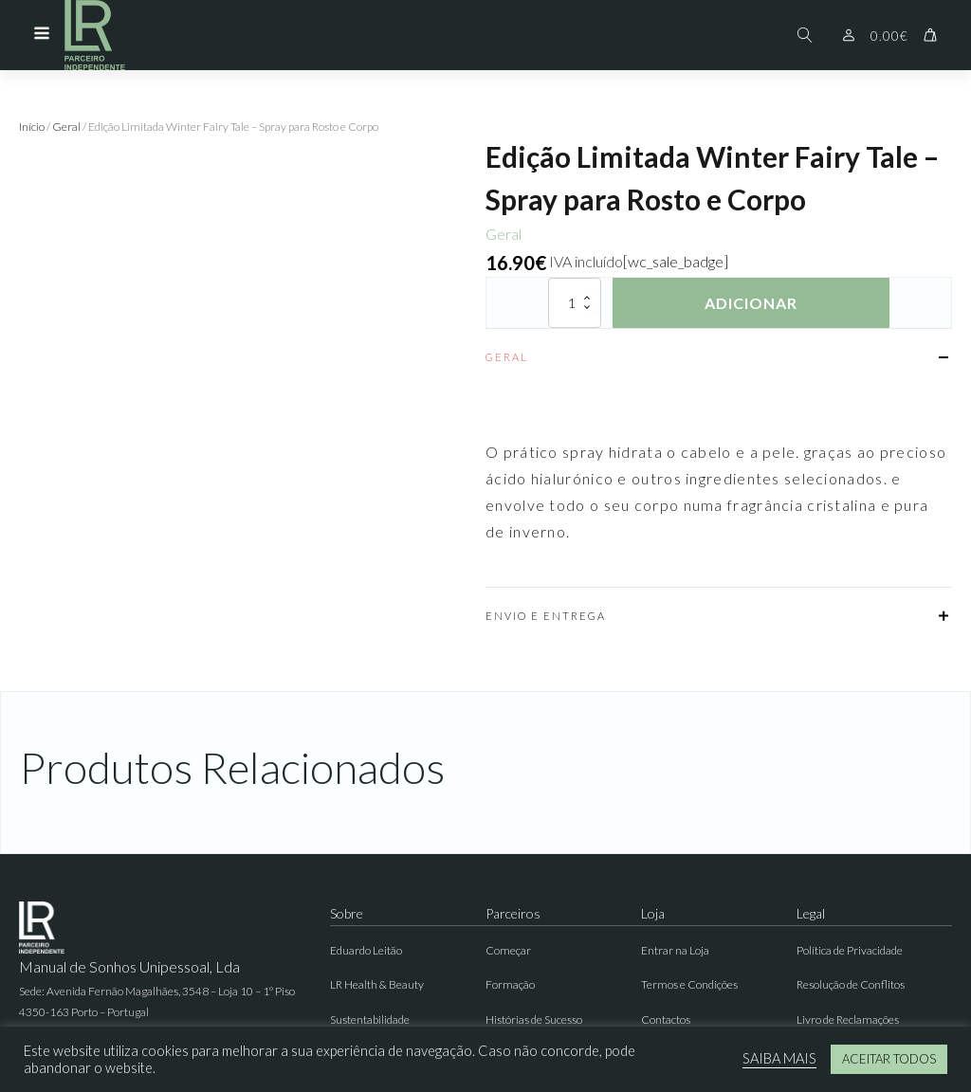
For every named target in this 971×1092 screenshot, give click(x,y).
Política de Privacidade (850, 950)
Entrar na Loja (675, 950)
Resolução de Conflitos (851, 984)
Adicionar (751, 303)
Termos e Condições (689, 984)
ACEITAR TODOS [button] (889, 1058)
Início (32, 126)
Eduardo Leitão (366, 950)
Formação (510, 984)
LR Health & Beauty (377, 984)
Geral (66, 126)
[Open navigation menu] (42, 35)
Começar (508, 950)
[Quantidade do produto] (574, 303)
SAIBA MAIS (779, 1058)
